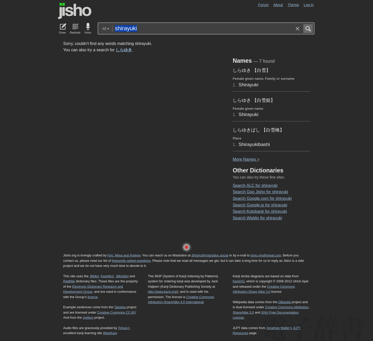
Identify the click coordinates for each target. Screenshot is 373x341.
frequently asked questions (131, 261)
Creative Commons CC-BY (116, 312)
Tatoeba (120, 307)
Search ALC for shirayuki (255, 185)
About (278, 5)
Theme (293, 5)
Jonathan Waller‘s (279, 328)
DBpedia (284, 302)
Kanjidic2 (107, 276)
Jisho (75, 11)
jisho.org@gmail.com (266, 255)
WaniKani (110, 333)
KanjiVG (239, 281)
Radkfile (69, 281)
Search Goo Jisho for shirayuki (260, 192)
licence (92, 297)
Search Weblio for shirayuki (257, 218)
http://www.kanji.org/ (162, 292)
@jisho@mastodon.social (209, 255)
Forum (263, 5)
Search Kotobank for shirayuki (260, 211)
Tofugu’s (124, 328)
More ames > (246, 159)
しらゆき (124, 50)
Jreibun (88, 317)
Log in (309, 5)
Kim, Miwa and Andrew (124, 255)
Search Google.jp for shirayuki (260, 205)
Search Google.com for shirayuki (262, 198)
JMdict (94, 276)
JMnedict (122, 276)
